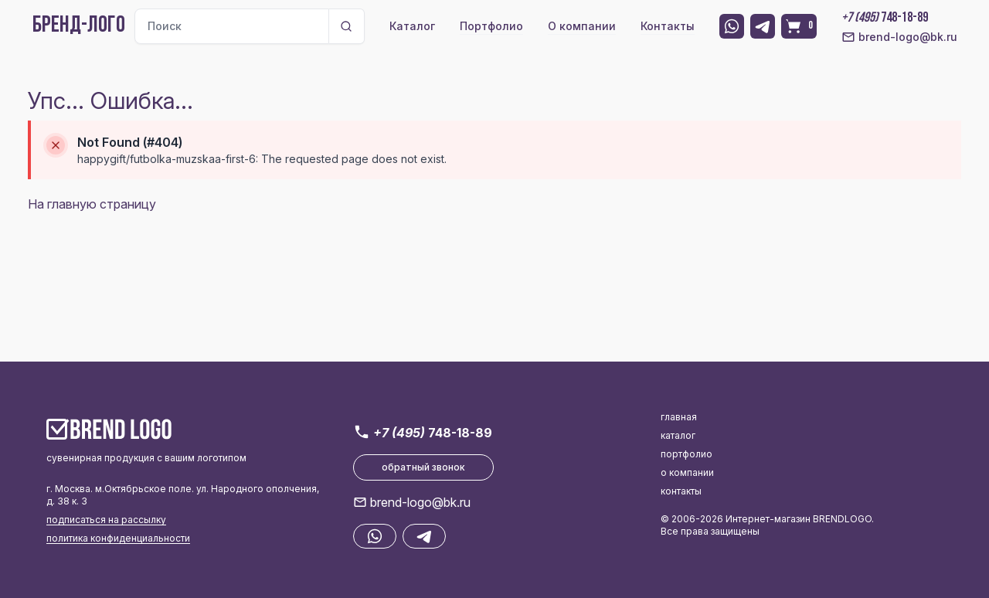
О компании (582, 25)
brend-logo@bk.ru (899, 37)
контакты (681, 491)
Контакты (668, 25)
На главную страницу (92, 204)
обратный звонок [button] (423, 467)
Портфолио (491, 25)
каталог (678, 435)
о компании (687, 472)
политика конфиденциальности (118, 538)
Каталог (412, 25)
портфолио (686, 454)
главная (679, 417)
